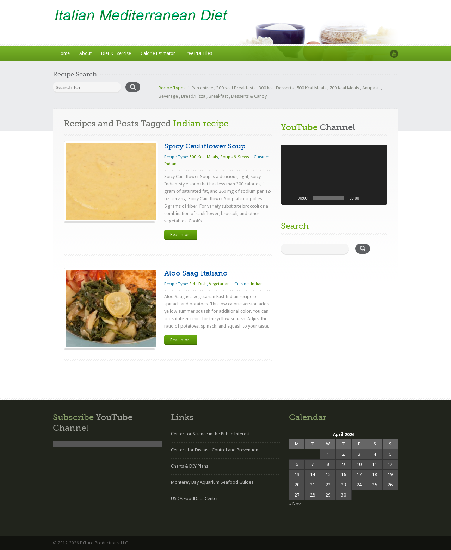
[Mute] (366, 197)
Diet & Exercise (116, 53)
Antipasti (371, 87)
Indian (170, 164)
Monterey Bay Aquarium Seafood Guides (212, 482)
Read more (180, 234)
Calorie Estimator (158, 53)
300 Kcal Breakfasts (235, 87)
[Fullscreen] (378, 197)
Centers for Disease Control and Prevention (214, 450)
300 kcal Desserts (276, 87)
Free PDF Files (198, 53)
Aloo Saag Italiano (196, 273)
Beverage (168, 96)
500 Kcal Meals (311, 87)
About (85, 53)
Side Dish (198, 284)
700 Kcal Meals (344, 87)
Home (64, 53)
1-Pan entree (200, 87)
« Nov (295, 503)
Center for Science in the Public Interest (210, 433)
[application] (334, 175)
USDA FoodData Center (194, 498)
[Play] (290, 197)
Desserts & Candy (249, 96)
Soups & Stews (234, 156)
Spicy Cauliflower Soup (205, 146)
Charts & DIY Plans (189, 466)
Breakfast (218, 96)
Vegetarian (219, 284)
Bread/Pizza (193, 96)
